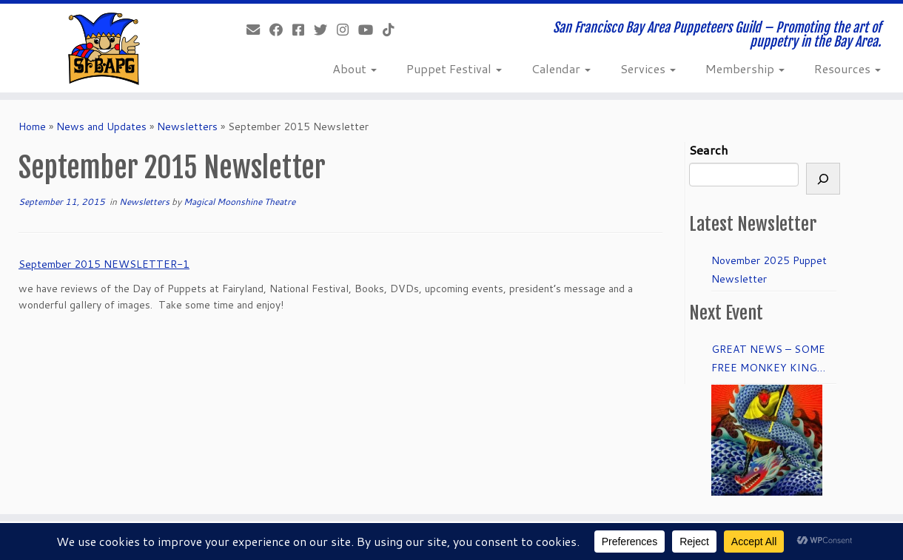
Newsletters (187, 126)
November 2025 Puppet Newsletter (769, 269)
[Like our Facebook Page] (280, 29)
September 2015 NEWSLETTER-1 (104, 264)
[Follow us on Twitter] (325, 29)
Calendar (561, 68)
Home (32, 126)
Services (648, 68)
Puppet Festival (454, 68)
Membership (745, 68)
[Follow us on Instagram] (347, 29)
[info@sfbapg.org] (257, 29)
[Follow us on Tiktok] (393, 29)
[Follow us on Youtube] (370, 29)
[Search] (823, 179)
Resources (847, 68)
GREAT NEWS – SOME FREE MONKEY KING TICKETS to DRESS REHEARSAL (768, 359)
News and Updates (101, 126)
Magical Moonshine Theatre (239, 201)
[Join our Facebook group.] (303, 29)
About (354, 68)
